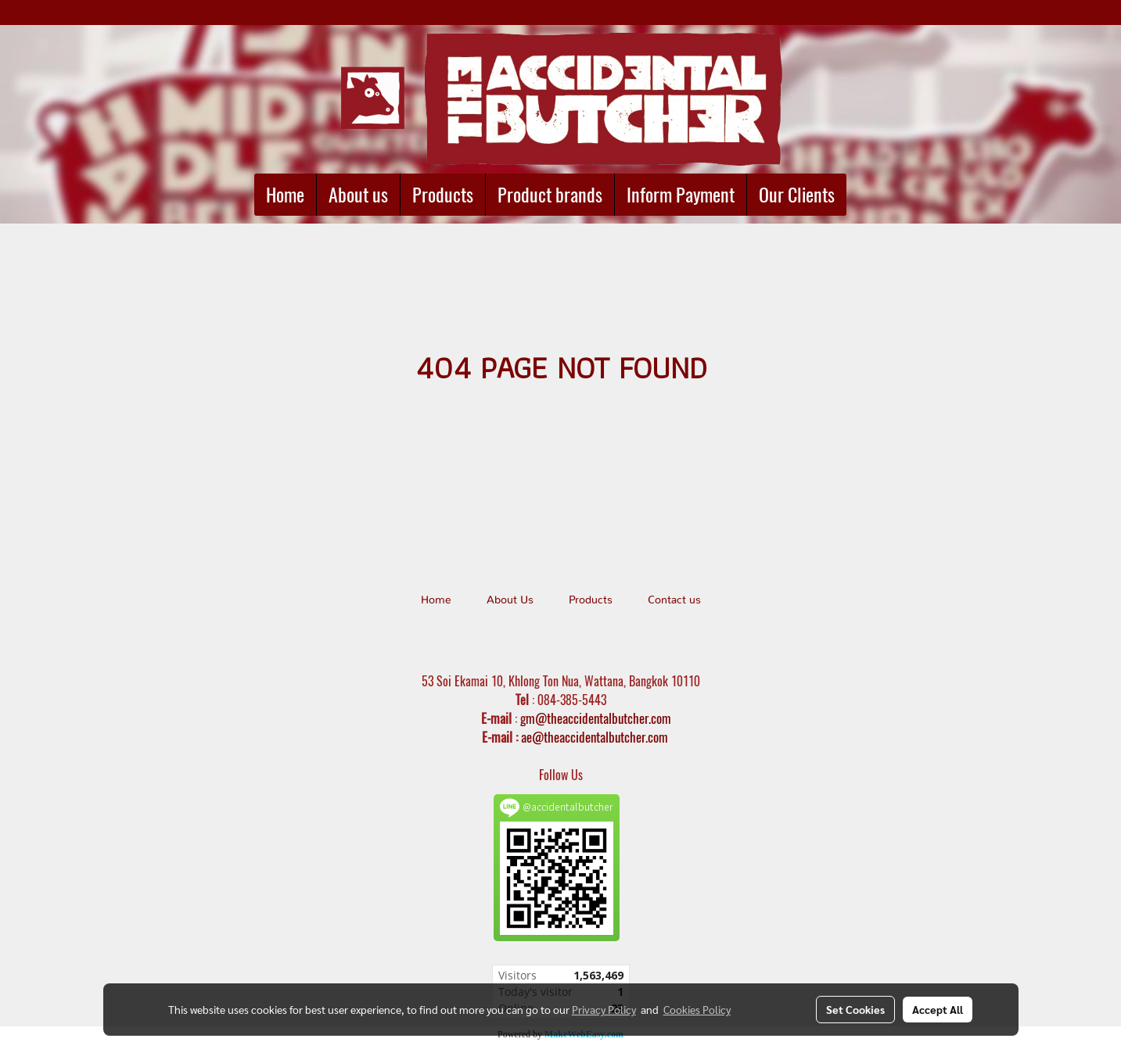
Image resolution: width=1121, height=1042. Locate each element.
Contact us (674, 600)
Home (285, 194)
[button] (860, 194)
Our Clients (797, 194)
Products (442, 194)
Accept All (937, 1009)
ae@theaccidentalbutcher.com (594, 737)
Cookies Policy (697, 1009)
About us (358, 194)
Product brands (550, 194)
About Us (510, 600)
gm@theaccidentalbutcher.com (595, 718)
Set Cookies (855, 1009)
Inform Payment (681, 194)
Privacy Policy (604, 1009)
